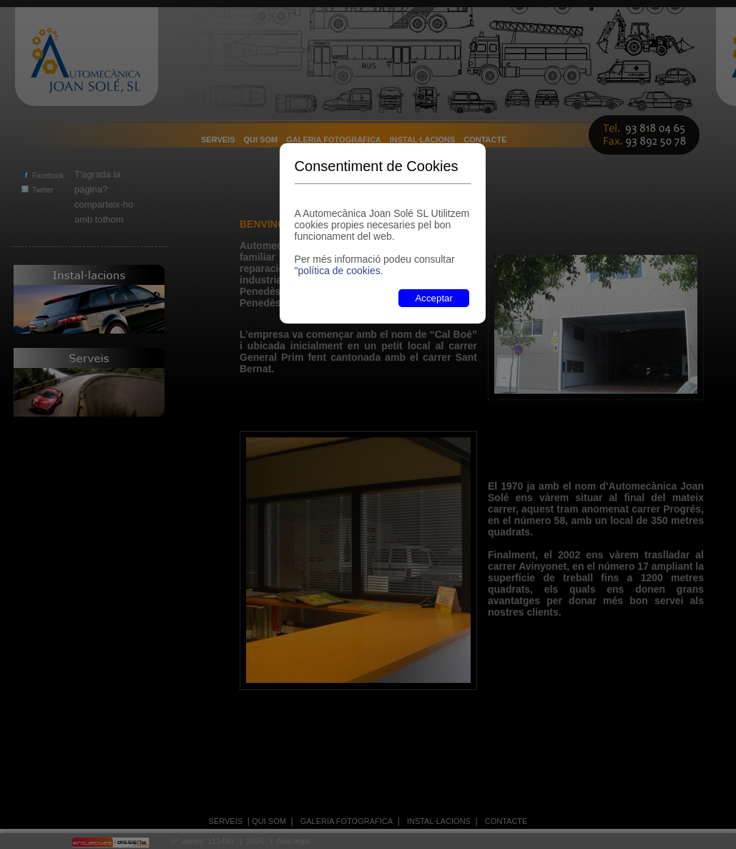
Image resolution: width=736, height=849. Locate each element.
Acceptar (434, 298)
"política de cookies (338, 270)
